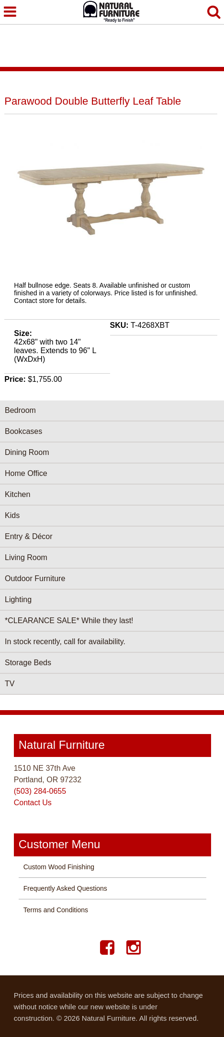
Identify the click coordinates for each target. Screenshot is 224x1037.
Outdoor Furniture (35, 578)
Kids (12, 515)
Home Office (26, 473)
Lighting (18, 599)
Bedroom (20, 410)
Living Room (26, 557)
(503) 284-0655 (40, 791)
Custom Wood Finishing (58, 867)
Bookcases (23, 431)
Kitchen (17, 494)
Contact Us (33, 803)
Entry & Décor (29, 536)
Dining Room (27, 452)
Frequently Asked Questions (65, 888)
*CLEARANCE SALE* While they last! (69, 620)
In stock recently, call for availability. (65, 641)
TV (9, 684)
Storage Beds (28, 663)
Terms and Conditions (55, 910)
